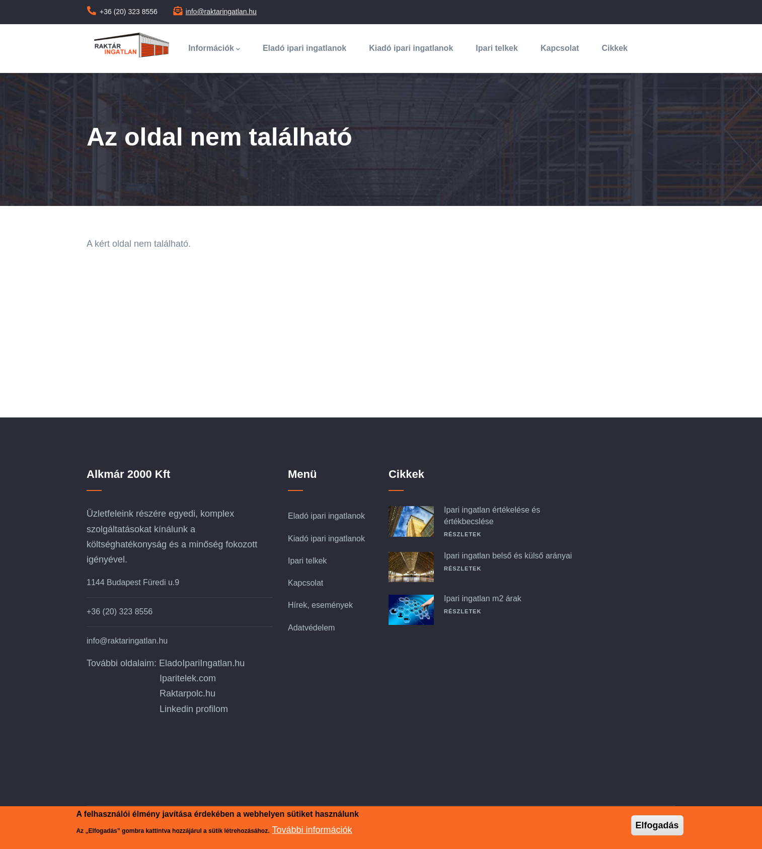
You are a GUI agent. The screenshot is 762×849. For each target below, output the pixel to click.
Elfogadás (657, 825)
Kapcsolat (560, 48)
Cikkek (614, 48)
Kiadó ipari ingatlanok (411, 48)
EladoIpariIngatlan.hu (202, 663)
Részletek (462, 534)
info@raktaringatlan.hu (221, 12)
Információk (214, 49)
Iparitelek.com (188, 678)
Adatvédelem (311, 627)
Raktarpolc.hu (187, 693)
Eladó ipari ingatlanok (304, 48)
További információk (312, 830)
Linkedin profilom (194, 709)
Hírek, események (320, 605)
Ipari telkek (497, 48)
